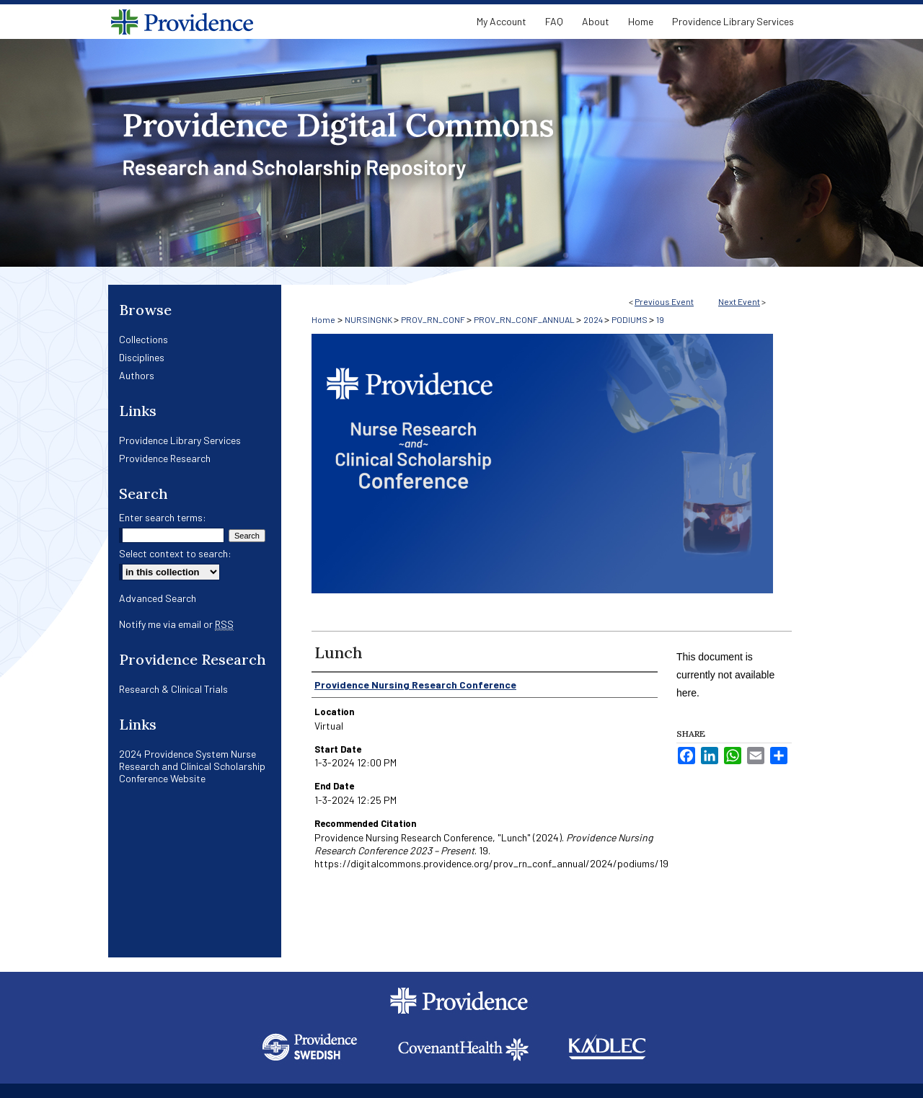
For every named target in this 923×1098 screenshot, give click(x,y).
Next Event (739, 301)
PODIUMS (630, 319)
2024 (593, 319)
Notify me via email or (176, 624)
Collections (143, 339)
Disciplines (141, 357)
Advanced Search (157, 598)
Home (323, 319)
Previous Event (664, 301)
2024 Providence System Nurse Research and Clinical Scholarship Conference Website (192, 766)
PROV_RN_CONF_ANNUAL (525, 319)
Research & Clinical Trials (173, 689)
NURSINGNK (369, 319)
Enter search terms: (162, 517)
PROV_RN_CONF (434, 319)
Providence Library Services (180, 440)
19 (660, 319)
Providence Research (165, 458)
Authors (136, 375)
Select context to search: (175, 553)
